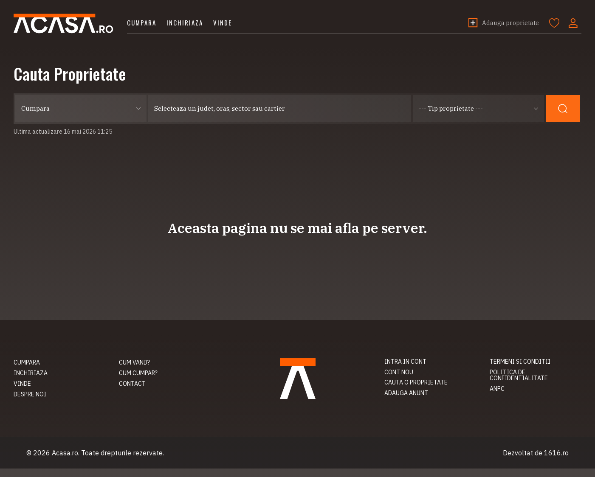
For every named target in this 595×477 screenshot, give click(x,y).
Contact (132, 383)
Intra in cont (405, 361)
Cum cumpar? (138, 373)
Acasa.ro (63, 24)
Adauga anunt (406, 393)
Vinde (222, 22)
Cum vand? (134, 362)
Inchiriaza (184, 22)
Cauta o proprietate (416, 382)
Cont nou (398, 372)
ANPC (497, 389)
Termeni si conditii (520, 361)
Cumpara (141, 22)
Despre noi (30, 394)
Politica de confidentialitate (519, 375)
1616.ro (556, 453)
